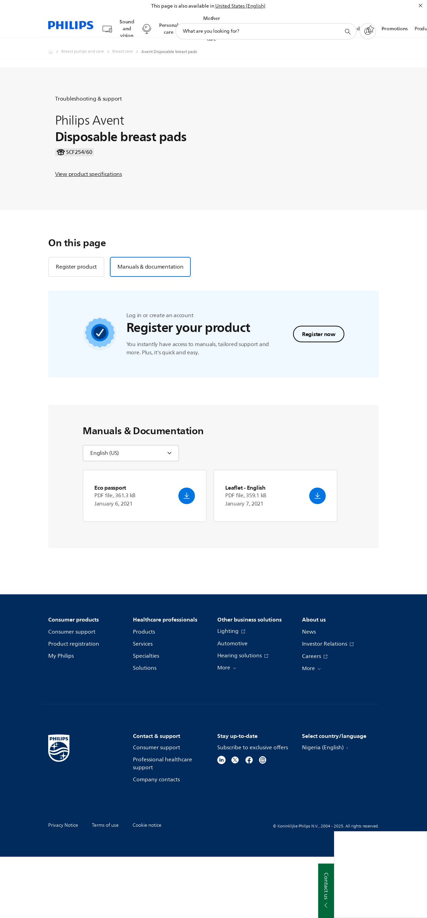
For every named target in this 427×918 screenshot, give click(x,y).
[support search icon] (347, 25)
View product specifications (88, 201)
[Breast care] (126, 45)
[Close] (420, 5)
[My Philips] (368, 25)
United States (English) (240, 6)
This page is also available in (182, 6)
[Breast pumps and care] (86, 45)
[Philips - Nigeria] (54, 45)
